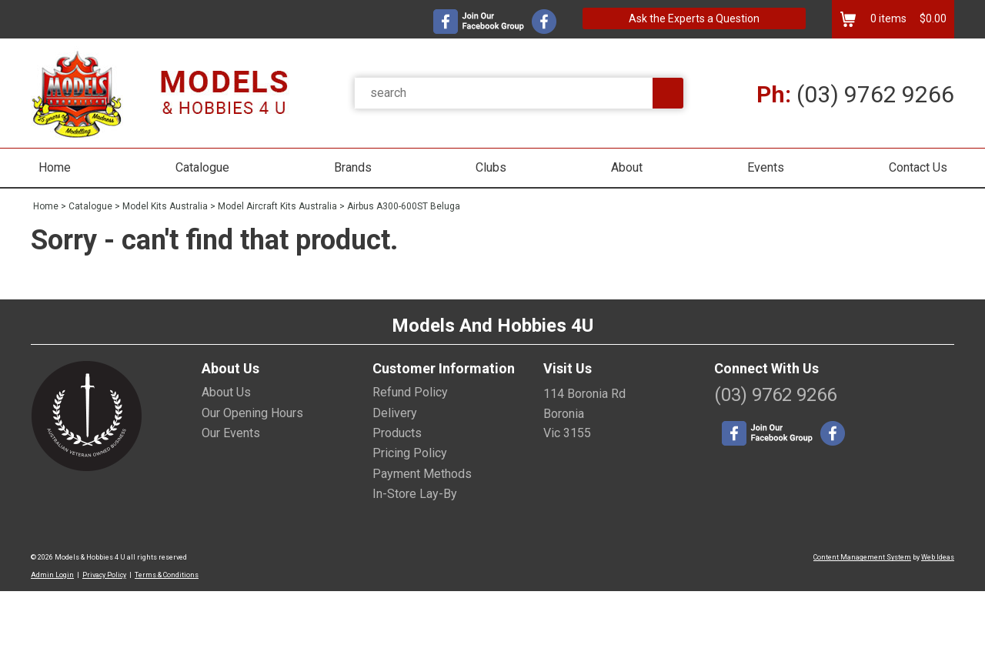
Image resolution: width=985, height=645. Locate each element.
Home (54, 167)
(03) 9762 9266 (855, 94)
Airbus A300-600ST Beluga (403, 206)
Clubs (491, 167)
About (627, 167)
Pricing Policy (409, 453)
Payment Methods (422, 473)
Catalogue (202, 167)
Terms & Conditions (167, 575)
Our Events (231, 433)
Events (765, 167)
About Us (226, 392)
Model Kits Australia (165, 206)
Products (397, 433)
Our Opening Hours (252, 413)
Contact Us (918, 167)
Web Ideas (937, 557)
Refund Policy (410, 392)
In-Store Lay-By (414, 493)
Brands (353, 167)
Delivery (394, 413)
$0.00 (932, 18)
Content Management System (862, 557)
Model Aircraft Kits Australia (277, 206)
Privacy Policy (104, 575)
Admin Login (52, 575)
